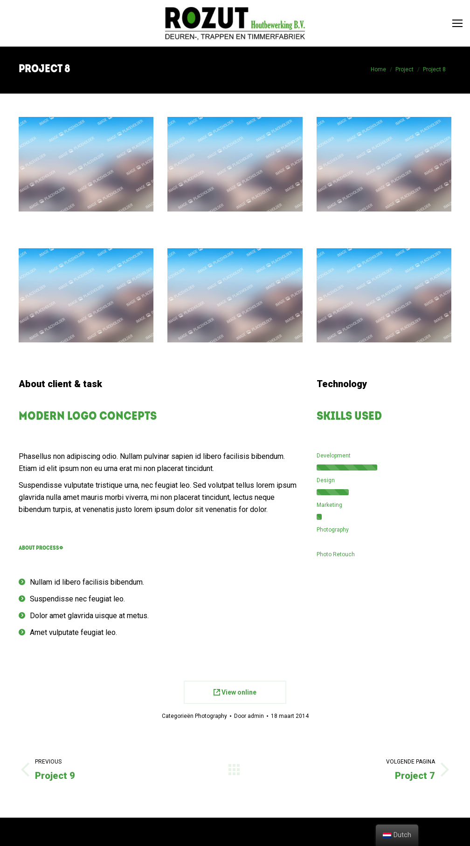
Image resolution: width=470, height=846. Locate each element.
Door (249, 716)
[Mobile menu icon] (457, 23)
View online (235, 692)
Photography (211, 716)
